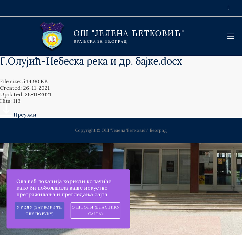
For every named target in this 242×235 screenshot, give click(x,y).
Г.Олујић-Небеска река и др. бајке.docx (91, 61)
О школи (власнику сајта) (96, 210)
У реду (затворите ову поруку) (39, 210)
